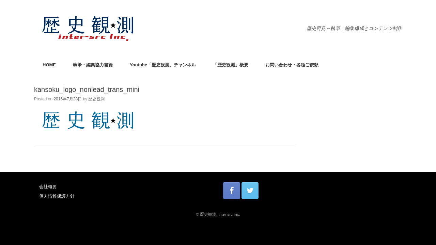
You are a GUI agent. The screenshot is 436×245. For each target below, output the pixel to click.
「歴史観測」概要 (230, 64)
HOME (49, 64)
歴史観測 (96, 99)
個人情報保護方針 (57, 196)
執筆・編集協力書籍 (93, 64)
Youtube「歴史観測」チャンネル (163, 64)
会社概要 (48, 186)
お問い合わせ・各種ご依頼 (291, 64)
